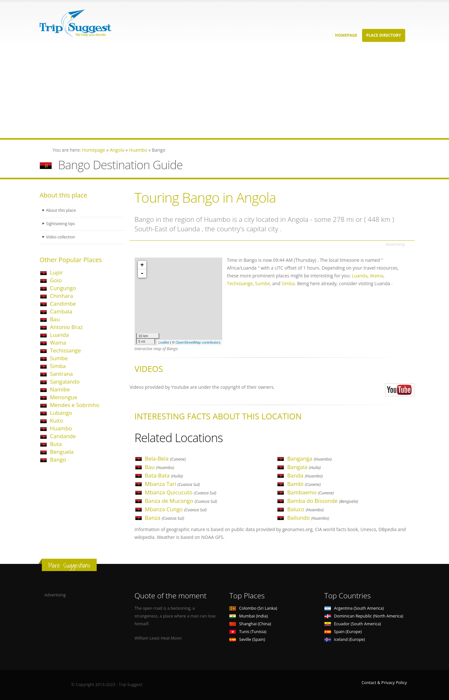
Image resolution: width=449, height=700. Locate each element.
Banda (305, 475)
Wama (58, 342)
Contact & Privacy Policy (384, 682)
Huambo (61, 428)
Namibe (60, 389)
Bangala (304, 467)
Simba (58, 366)
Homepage (346, 35)
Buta (56, 444)
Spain (343, 631)
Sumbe (59, 358)
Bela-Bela (165, 458)
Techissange (65, 350)
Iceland (344, 639)
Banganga (309, 458)
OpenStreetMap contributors (198, 342)
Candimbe (63, 303)
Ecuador (352, 624)
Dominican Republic (363, 616)
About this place (61, 210)
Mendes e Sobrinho (74, 405)
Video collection (61, 237)
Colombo (253, 608)
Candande (63, 436)
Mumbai (248, 616)
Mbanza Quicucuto (180, 492)
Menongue (63, 397)
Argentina (354, 608)
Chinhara (61, 295)
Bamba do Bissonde (322, 500)
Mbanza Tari (172, 484)
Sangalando (64, 381)
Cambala (61, 311)
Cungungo (63, 288)
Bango (58, 459)
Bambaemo (310, 492)
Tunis (247, 631)
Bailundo (308, 517)
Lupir (56, 272)
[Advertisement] (194, 92)
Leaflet (163, 342)
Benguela (62, 451)
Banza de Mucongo (181, 500)
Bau (55, 319)
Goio (56, 280)
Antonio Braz (66, 327)
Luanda (59, 334)
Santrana (61, 373)
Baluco (305, 509)
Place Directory (383, 35)
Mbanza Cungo (176, 509)
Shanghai (250, 624)
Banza (164, 517)
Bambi (304, 484)
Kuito (56, 420)
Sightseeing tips (61, 223)
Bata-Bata (164, 475)
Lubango (61, 412)
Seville (247, 639)
